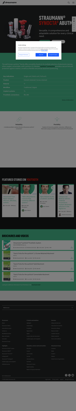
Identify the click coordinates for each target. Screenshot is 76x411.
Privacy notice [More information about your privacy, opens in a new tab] (44, 50)
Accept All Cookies (53, 54)
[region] (38, 50)
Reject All (41, 54)
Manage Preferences (23, 54)
